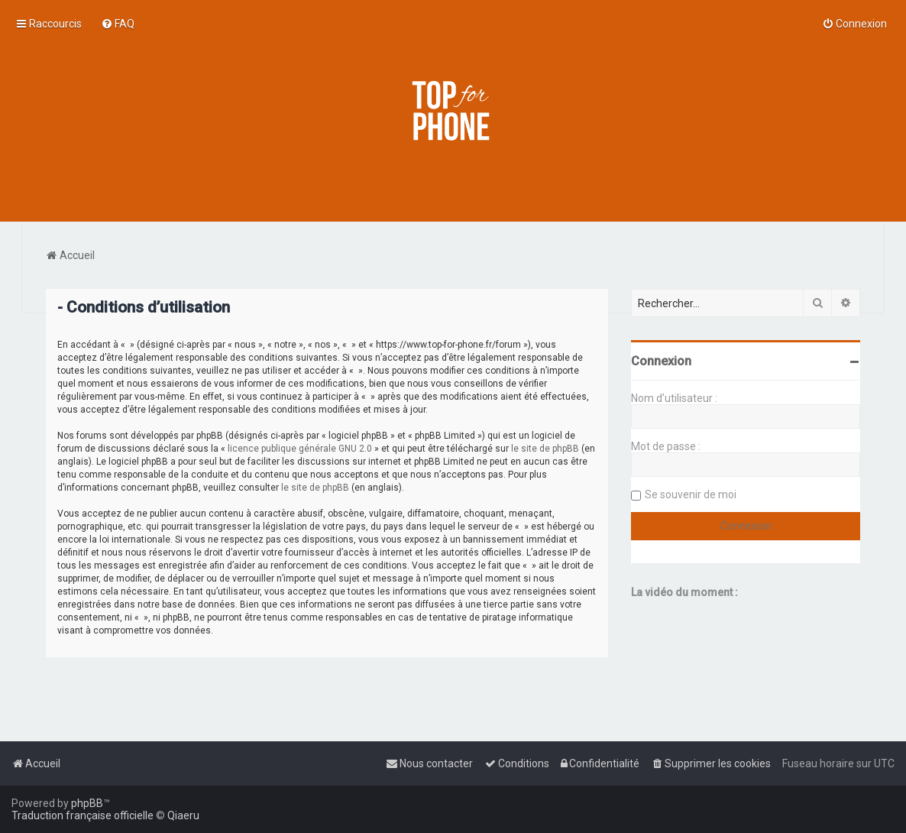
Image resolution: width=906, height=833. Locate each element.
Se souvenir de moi (690, 494)
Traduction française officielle (82, 815)
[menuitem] (117, 24)
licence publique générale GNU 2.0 (300, 448)
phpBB (87, 803)
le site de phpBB (545, 448)
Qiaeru (183, 815)
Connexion (661, 361)
